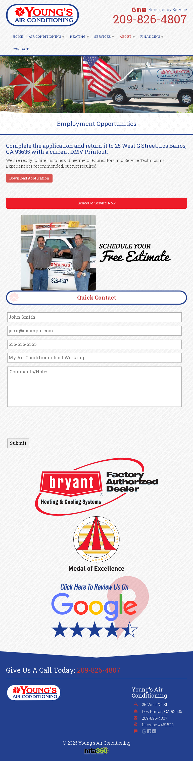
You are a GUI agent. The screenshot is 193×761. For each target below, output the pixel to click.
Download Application (29, 178)
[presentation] (45, 420)
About (127, 36)
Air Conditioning (46, 36)
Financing (151, 36)
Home (18, 36)
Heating (79, 36)
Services (104, 36)
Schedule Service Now (97, 203)
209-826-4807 (150, 18)
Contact (21, 49)
